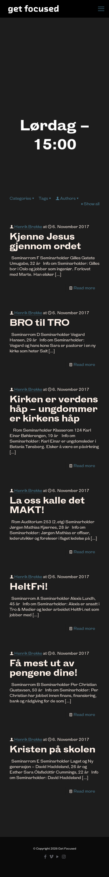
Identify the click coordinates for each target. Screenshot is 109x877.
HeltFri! (29, 586)
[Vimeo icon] (51, 856)
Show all (89, 203)
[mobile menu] (101, 9)
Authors (67, 198)
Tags (45, 198)
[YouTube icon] (58, 856)
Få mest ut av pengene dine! (43, 668)
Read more (84, 288)
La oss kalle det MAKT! (47, 505)
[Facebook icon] (45, 856)
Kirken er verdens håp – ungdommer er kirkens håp (54, 409)
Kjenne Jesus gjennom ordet (45, 241)
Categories (22, 198)
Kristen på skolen (52, 749)
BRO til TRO (39, 322)
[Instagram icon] (64, 856)
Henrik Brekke (28, 226)
